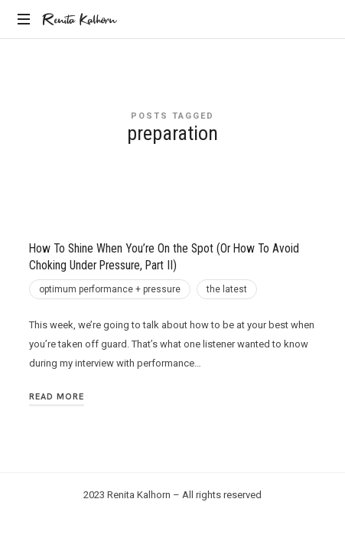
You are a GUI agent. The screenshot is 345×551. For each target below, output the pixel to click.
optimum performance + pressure (110, 289)
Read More (56, 396)
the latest (227, 289)
